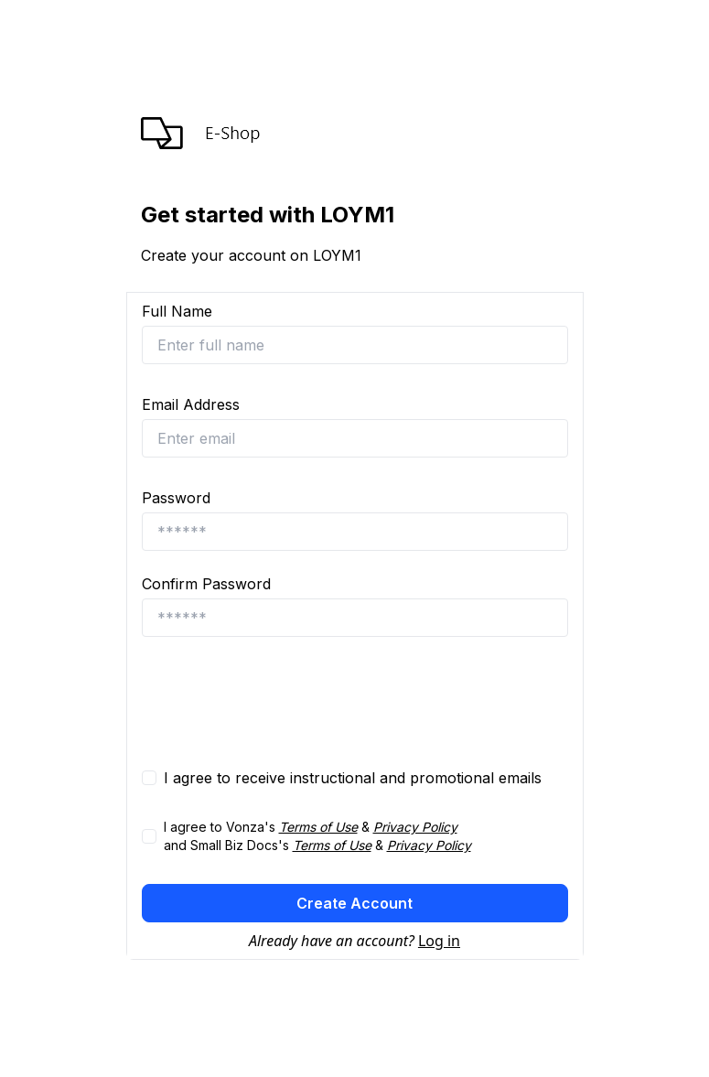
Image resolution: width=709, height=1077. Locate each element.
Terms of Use (318, 827)
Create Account (354, 903)
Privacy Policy (415, 827)
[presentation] (281, 702)
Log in (439, 941)
